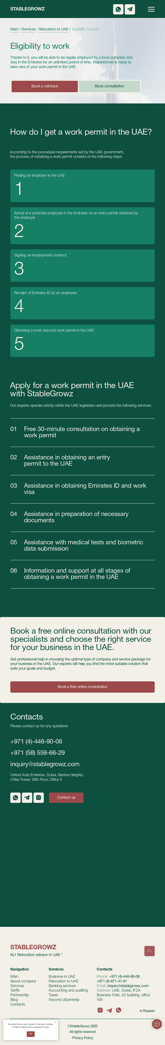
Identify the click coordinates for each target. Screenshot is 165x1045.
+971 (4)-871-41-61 (112, 981)
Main (14, 977)
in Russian (147, 1011)
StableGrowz (27, 9)
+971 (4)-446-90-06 (36, 742)
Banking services (62, 986)
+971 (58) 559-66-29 (37, 753)
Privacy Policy (82, 1038)
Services (17, 986)
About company (23, 981)
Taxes (53, 995)
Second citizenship (64, 1000)
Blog (14, 1000)
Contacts (17, 1004)
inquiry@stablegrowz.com (45, 764)
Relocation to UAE (63, 981)
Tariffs (14, 990)
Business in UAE (62, 977)
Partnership (19, 995)
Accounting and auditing (68, 990)
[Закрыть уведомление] (55, 1022)
